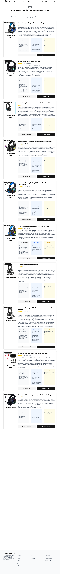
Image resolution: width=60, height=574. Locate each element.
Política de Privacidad (48, 558)
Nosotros (47, 1)
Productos (11, 1)
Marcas (19, 1)
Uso (40, 1)
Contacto (54, 1)
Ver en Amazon (46, 55)
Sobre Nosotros (47, 555)
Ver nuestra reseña (26, 55)
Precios (23, 1)
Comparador (33, 558)
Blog (43, 1)
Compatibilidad (28, 1)
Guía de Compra (34, 556)
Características (35, 1)
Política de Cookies (48, 560)
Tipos (15, 1)
